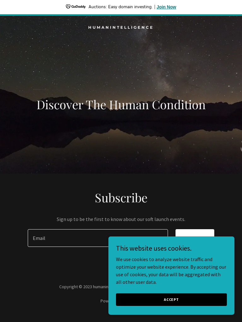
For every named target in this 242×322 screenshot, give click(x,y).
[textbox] (98, 238)
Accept (171, 299)
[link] (121, 27)
